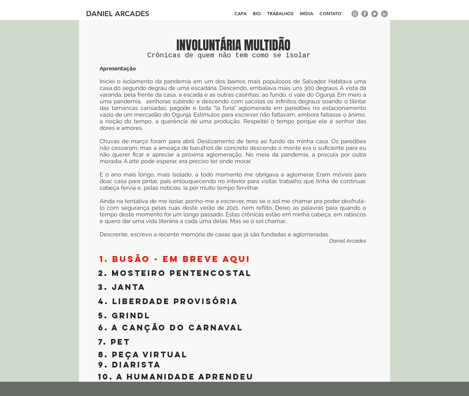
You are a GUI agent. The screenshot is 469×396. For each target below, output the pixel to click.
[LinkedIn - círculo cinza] (384, 13)
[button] (280, 14)
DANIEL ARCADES (117, 13)
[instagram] (355, 13)
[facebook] (364, 13)
